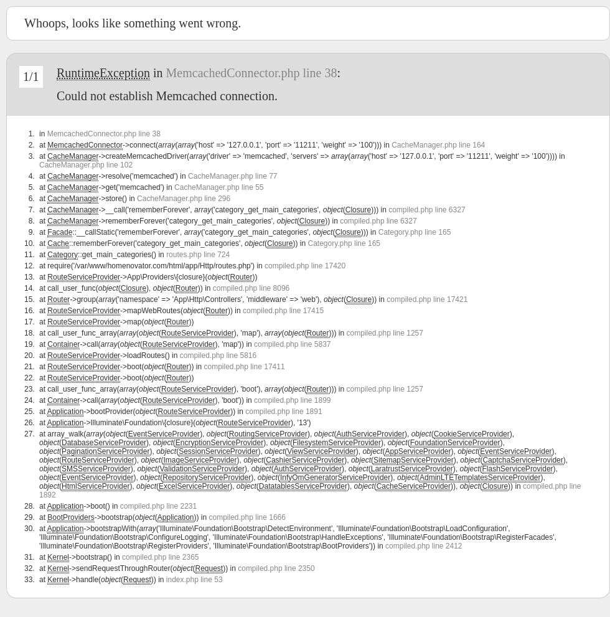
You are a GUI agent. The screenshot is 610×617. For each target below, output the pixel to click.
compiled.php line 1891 (283, 411)
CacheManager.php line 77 (232, 176)
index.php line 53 (194, 579)
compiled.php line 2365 (160, 557)
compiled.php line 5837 (292, 344)
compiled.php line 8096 (251, 288)
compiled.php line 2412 (423, 546)
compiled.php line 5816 (218, 355)
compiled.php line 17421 (427, 299)
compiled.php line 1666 (247, 517)
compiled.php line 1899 (292, 400)
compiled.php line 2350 (276, 568)
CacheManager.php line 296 (183, 198)
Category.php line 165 (414, 232)
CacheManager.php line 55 (218, 187)
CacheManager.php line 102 (86, 165)
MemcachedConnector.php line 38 (251, 73)
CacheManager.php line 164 (438, 145)
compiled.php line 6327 (426, 209)
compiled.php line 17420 (305, 265)
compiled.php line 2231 (158, 506)
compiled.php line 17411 (244, 366)
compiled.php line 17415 (283, 310)
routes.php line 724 (198, 254)
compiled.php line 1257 (385, 333)
